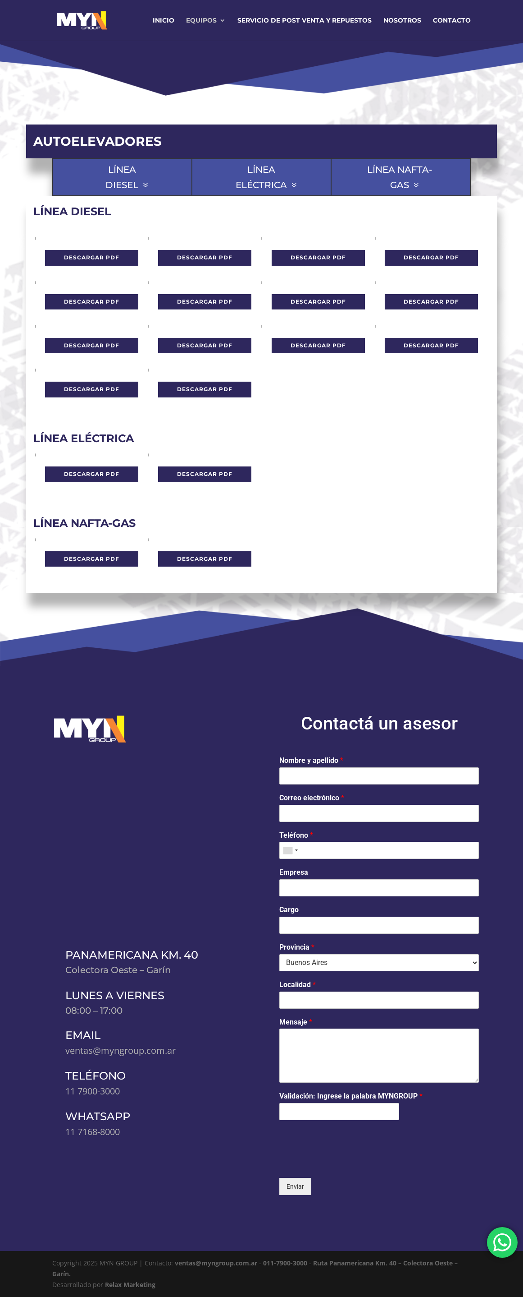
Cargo (289, 909)
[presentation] (347, 1163)
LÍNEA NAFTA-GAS (399, 177)
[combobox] (290, 850)
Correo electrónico (311, 798)
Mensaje (295, 1022)
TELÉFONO (95, 1075)
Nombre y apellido (311, 760)
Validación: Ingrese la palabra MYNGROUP (351, 1096)
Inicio (163, 20)
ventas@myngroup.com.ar (217, 1263)
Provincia (296, 947)
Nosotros (402, 20)
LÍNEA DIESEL (121, 177)
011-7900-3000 (286, 1263)
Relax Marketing (130, 1284)
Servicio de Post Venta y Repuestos (304, 20)
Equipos (201, 20)
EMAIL (82, 1035)
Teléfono (296, 835)
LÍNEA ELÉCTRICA (261, 177)
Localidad (297, 984)
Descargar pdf (91, 257)
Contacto (452, 20)
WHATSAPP (97, 1116)
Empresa (293, 872)
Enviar (295, 1186)
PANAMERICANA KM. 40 (131, 954)
